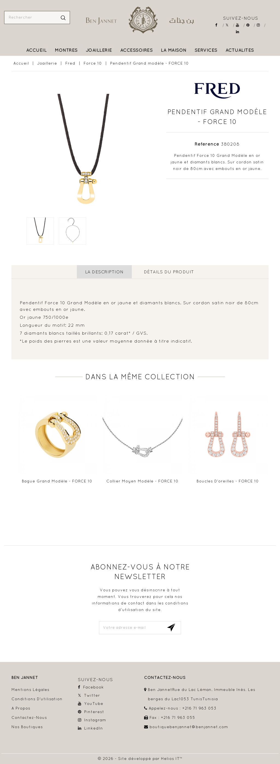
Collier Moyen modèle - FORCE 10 (142, 480)
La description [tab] (104, 271)
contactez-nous (165, 677)
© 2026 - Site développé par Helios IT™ (140, 758)
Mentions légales (30, 689)
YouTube (239, 25)
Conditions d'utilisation (37, 698)
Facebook (218, 25)
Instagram (260, 25)
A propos (20, 707)
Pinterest (249, 25)
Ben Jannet (24, 677)
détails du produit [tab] (169, 271)
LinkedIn (239, 31)
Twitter (229, 25)
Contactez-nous (29, 717)
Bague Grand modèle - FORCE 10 (57, 480)
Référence (207, 143)
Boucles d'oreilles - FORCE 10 (228, 480)
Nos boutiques (27, 726)
